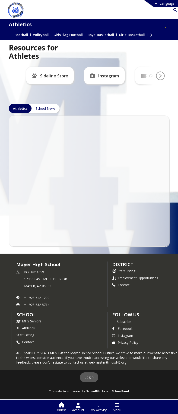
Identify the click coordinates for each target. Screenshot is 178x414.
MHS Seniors (28, 321)
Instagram (108, 76)
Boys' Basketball (101, 34)
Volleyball (41, 34)
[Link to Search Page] (174, 10)
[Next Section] (151, 35)
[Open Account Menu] (78, 407)
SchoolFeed (120, 391)
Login (89, 377)
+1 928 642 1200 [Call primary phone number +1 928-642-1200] (36, 297)
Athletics (25, 328)
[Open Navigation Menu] (117, 407)
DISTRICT (123, 264)
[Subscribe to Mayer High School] (121, 321)
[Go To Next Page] (160, 76)
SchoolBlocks (95, 391)
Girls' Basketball (132, 34)
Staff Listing (123, 271)
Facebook (122, 328)
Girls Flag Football (68, 34)
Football (21, 34)
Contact (121, 285)
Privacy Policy (125, 342)
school (26, 314)
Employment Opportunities (135, 278)
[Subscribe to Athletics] (165, 24)
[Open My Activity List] (98, 407)
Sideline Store (54, 76)
